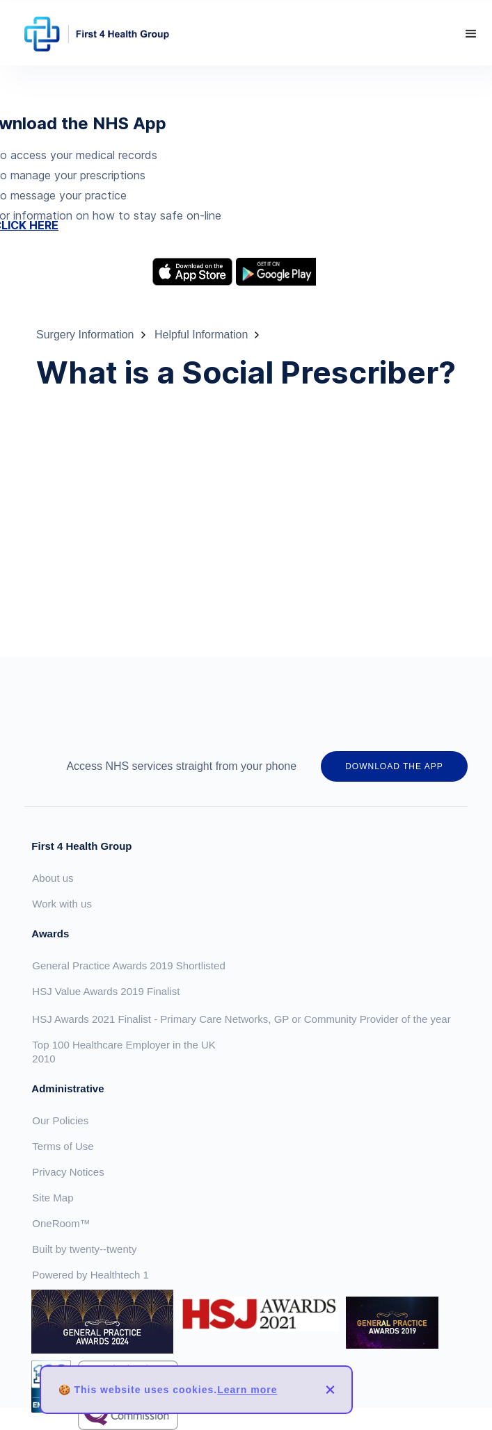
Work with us (62, 904)
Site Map (52, 1197)
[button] (471, 34)
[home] (93, 34)
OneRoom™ (61, 1223)
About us (52, 878)
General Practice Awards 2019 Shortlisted (128, 965)
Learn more (247, 1389)
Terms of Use (62, 1146)
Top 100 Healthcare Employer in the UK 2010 (123, 1052)
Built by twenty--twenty (84, 1249)
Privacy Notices (68, 1172)
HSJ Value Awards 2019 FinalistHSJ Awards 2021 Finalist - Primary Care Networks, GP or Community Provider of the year (241, 1005)
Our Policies (60, 1120)
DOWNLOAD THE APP (394, 766)
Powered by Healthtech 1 (90, 1275)
